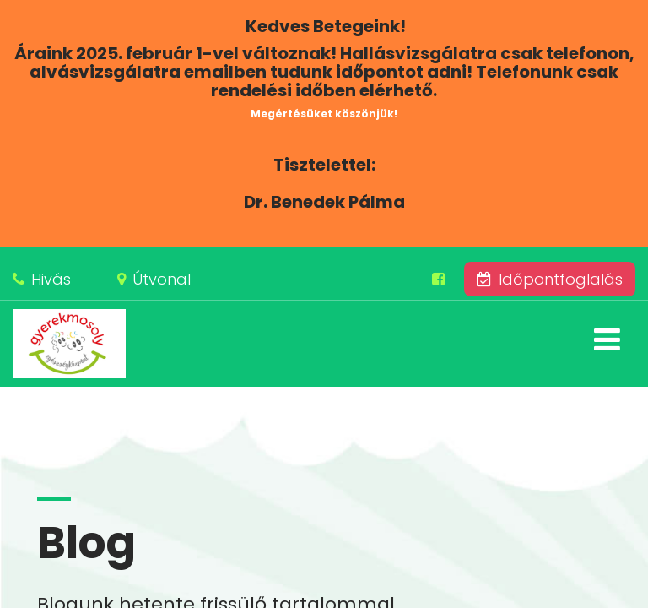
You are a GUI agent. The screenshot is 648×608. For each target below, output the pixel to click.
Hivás (51, 279)
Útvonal (161, 279)
